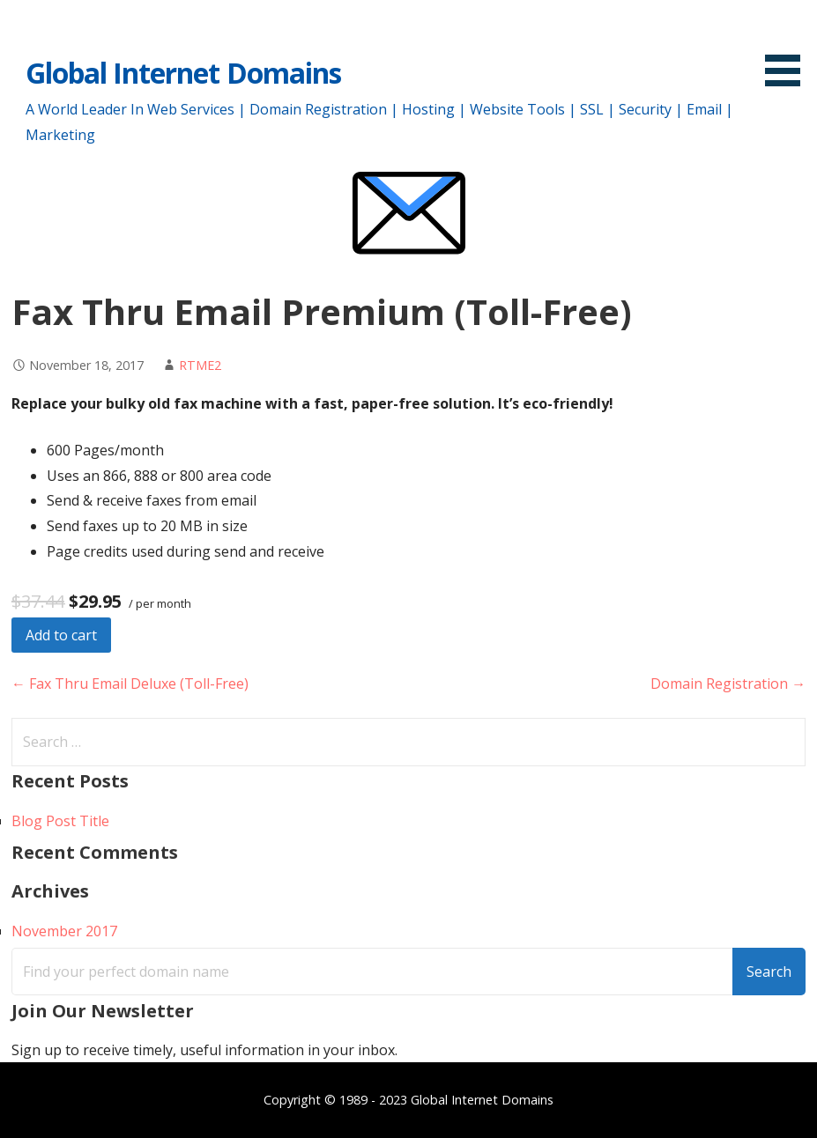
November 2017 (64, 931)
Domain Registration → (728, 683)
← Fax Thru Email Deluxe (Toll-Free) (130, 683)
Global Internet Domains (183, 73)
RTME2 (200, 365)
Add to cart (61, 635)
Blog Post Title (60, 821)
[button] (789, 46)
